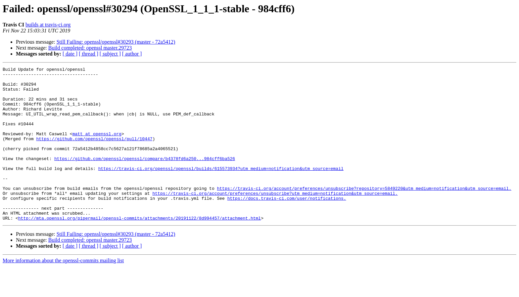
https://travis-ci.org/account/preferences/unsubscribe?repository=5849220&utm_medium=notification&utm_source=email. (364, 213)
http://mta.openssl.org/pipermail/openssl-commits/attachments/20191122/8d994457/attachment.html (139, 249)
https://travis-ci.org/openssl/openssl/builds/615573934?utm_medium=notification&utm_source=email (221, 189)
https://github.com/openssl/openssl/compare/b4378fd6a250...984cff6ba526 (144, 177)
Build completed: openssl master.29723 (90, 48)
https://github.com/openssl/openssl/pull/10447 (94, 153)
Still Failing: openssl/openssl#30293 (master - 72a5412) (116, 42)
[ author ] (132, 54)
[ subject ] (110, 54)
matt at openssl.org (96, 147)
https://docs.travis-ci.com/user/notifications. (286, 225)
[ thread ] (88, 54)
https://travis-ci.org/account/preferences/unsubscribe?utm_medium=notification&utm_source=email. (275, 219)
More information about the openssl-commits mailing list (63, 291)
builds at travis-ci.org (48, 24)
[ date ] (70, 54)
